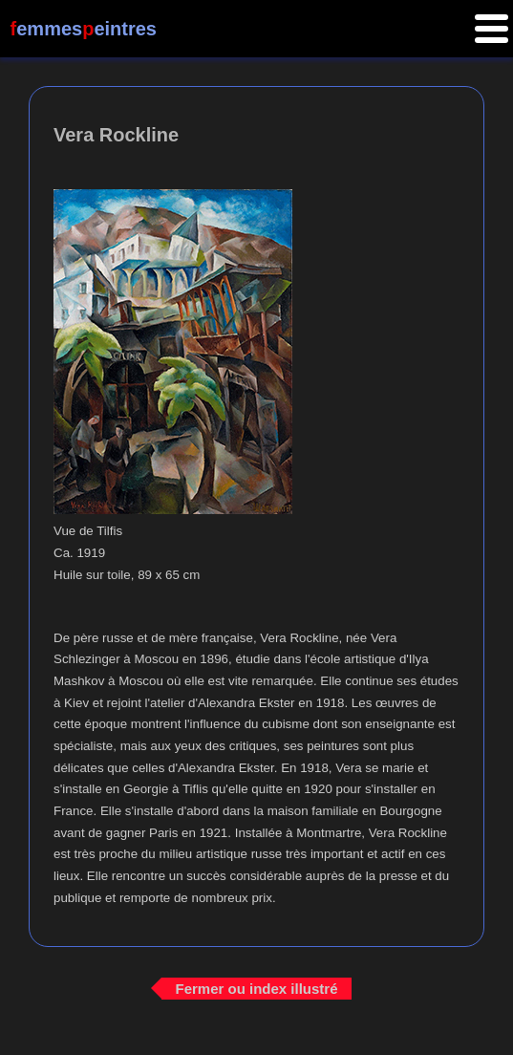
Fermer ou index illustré (256, 988)
